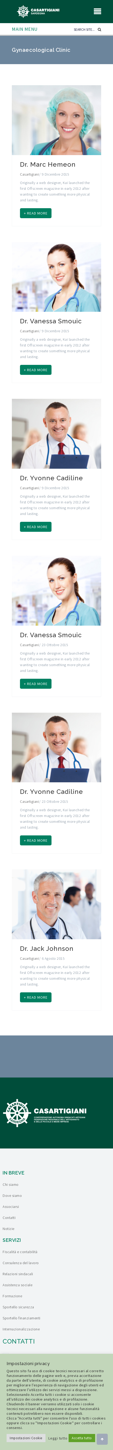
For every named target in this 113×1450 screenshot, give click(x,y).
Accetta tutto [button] (82, 1438)
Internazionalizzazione (21, 1329)
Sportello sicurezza (18, 1307)
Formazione (12, 1296)
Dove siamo (12, 1195)
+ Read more (36, 213)
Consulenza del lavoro (21, 1262)
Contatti (9, 1217)
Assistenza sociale (17, 1285)
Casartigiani (29, 174)
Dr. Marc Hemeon (48, 164)
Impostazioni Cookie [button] (26, 1438)
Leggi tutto (58, 1438)
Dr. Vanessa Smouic (51, 321)
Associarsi (11, 1206)
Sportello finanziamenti (21, 1318)
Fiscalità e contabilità (20, 1251)
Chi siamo (11, 1184)
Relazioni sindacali (18, 1274)
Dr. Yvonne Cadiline (51, 478)
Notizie (8, 1228)
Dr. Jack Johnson (47, 948)
